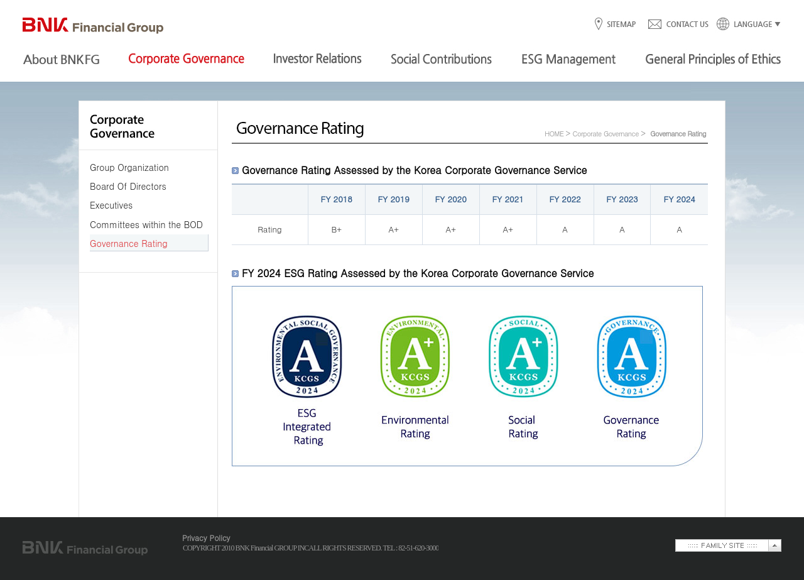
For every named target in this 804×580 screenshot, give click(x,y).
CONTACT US (678, 25)
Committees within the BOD (146, 224)
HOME (554, 133)
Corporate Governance (605, 133)
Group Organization (129, 167)
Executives (111, 205)
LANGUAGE (745, 25)
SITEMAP (621, 25)
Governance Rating (129, 243)
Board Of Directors (128, 186)
